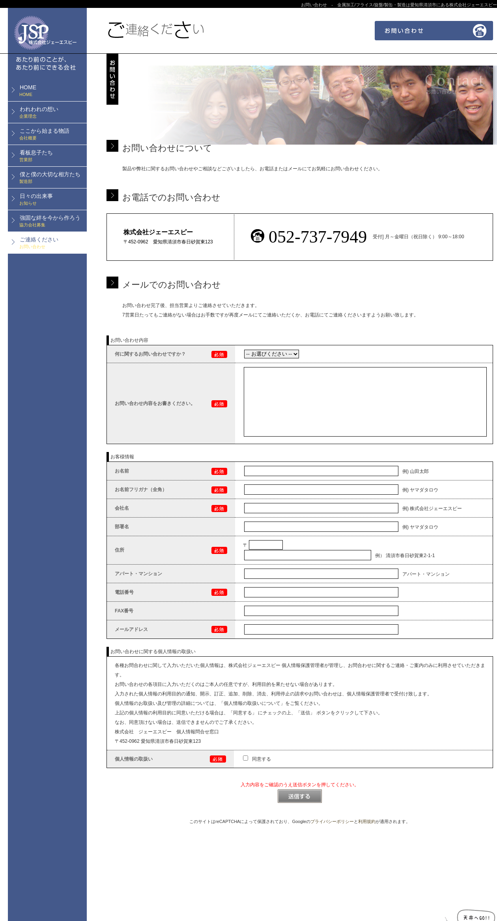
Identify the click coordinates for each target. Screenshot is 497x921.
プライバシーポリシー (332, 821)
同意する (257, 759)
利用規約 (367, 821)
